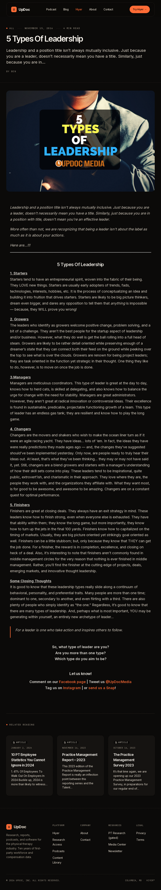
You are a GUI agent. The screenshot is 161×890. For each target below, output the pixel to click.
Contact (108, 9)
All (12, 28)
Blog (66, 9)
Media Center (117, 844)
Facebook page (72, 684)
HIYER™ (150, 880)
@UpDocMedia (119, 684)
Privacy (141, 833)
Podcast (51, 9)
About (92, 9)
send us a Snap (101, 690)
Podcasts (59, 851)
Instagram (72, 690)
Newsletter (115, 851)
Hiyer (79, 9)
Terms (140, 839)
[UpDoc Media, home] (20, 9)
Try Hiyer (140, 9)
